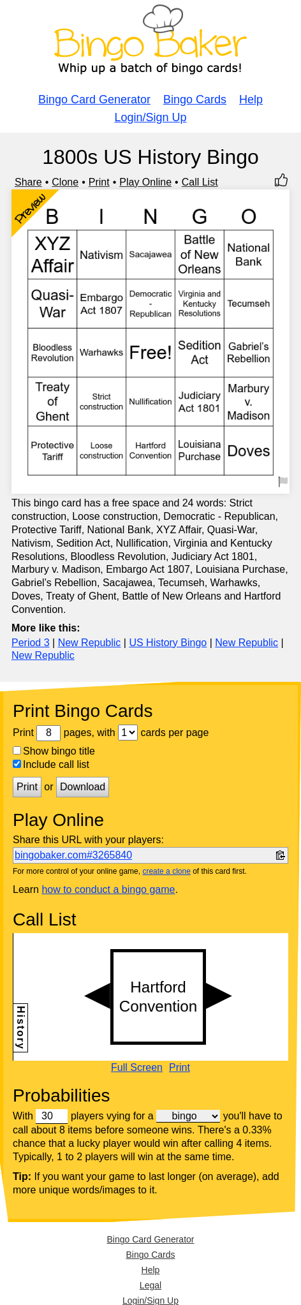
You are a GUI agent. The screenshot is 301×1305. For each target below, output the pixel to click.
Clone (65, 182)
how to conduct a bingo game (108, 889)
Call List (200, 182)
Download (82, 786)
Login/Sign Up (150, 117)
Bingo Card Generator (94, 99)
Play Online (145, 182)
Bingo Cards (194, 99)
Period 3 (30, 642)
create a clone (166, 871)
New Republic (89, 642)
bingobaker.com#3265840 (73, 855)
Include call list (51, 764)
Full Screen (137, 1068)
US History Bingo (168, 642)
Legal (150, 1285)
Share (28, 182)
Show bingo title (54, 751)
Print (99, 182)
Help (251, 99)
